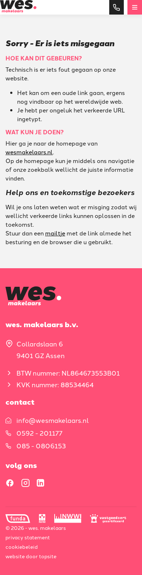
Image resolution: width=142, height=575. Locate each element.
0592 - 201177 (39, 432)
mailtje (55, 233)
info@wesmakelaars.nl (52, 420)
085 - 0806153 (41, 445)
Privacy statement (27, 537)
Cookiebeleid (21, 546)
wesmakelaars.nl (29, 152)
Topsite (47, 556)
